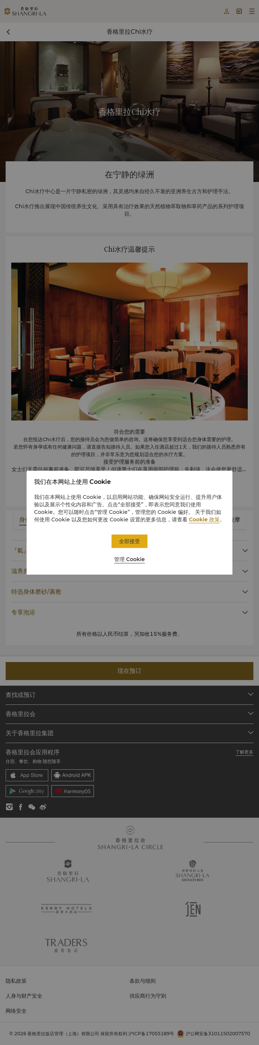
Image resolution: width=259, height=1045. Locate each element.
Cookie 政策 (204, 519)
